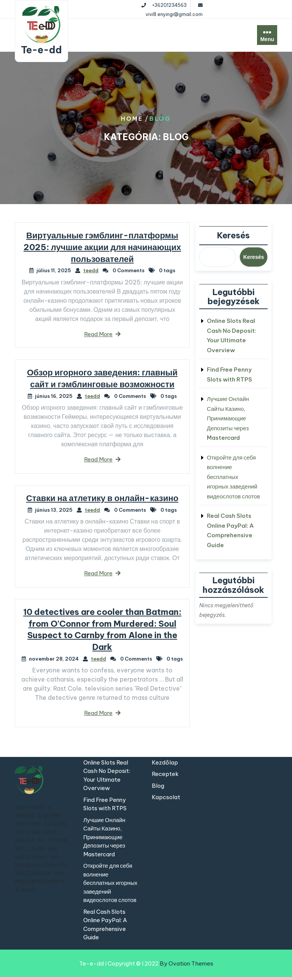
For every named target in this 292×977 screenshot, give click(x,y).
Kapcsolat (166, 797)
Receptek (165, 773)
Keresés (233, 235)
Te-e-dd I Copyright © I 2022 (146, 963)
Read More (102, 334)
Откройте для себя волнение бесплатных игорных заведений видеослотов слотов (233, 477)
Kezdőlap (165, 762)
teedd (90, 270)
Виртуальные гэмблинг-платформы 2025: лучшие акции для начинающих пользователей (102, 247)
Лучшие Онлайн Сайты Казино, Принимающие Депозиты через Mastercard (228, 418)
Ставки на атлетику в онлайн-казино (102, 498)
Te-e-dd (41, 50)
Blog (158, 785)
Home (132, 118)
